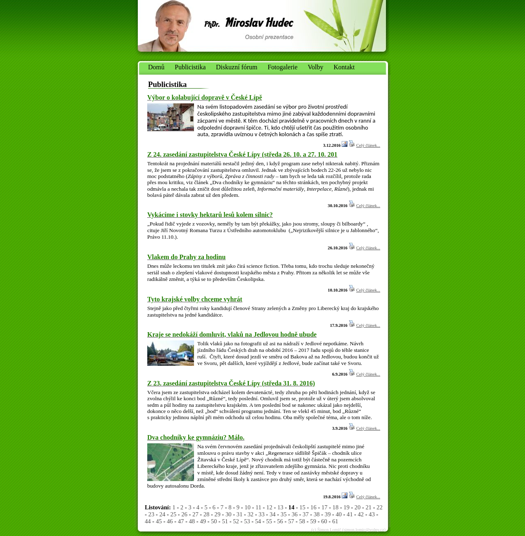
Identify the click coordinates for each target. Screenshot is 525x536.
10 (247, 507)
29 (218, 514)
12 (269, 507)
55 (269, 521)
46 (170, 521)
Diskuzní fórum (237, 67)
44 (148, 521)
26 (184, 514)
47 (181, 521)
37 (306, 514)
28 (206, 514)
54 (258, 521)
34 (272, 514)
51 (225, 521)
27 (195, 514)
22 (380, 507)
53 (247, 521)
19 (346, 507)
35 (284, 514)
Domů (156, 67)
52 (236, 521)
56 (280, 521)
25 (173, 514)
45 (159, 521)
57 (291, 521)
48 (192, 521)
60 (324, 521)
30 (229, 514)
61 (335, 521)
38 (317, 514)
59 (313, 521)
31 (240, 514)
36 (295, 514)
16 (313, 507)
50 (214, 521)
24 (162, 514)
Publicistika (190, 67)
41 (350, 514)
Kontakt (344, 67)
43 (372, 514)
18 (336, 507)
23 (151, 514)
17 (325, 507)
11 (258, 507)
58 (302, 521)
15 (302, 507)
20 (357, 507)
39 (328, 514)
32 (250, 514)
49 (203, 521)
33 (261, 514)
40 (339, 514)
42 (361, 514)
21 (368, 507)
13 (280, 507)
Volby (315, 67)
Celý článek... (368, 145)
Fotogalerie (282, 67)
